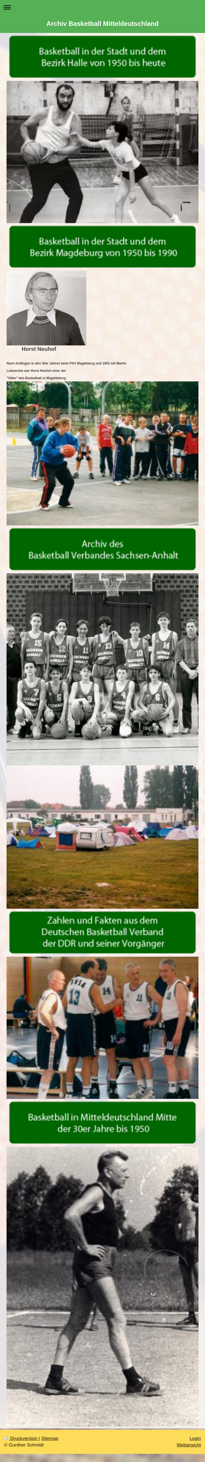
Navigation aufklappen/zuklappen (102, 7)
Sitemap (49, 1438)
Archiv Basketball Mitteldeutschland (102, 23)
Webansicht (189, 1445)
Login (195, 1438)
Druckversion (21, 1438)
